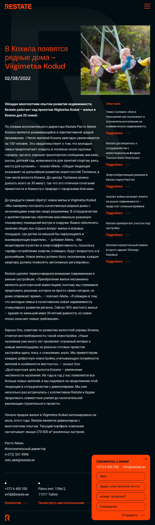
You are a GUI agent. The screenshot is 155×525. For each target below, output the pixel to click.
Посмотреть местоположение (61, 503)
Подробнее (114, 133)
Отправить (130, 515)
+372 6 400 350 (107, 467)
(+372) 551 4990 (17, 454)
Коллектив (13, 503)
